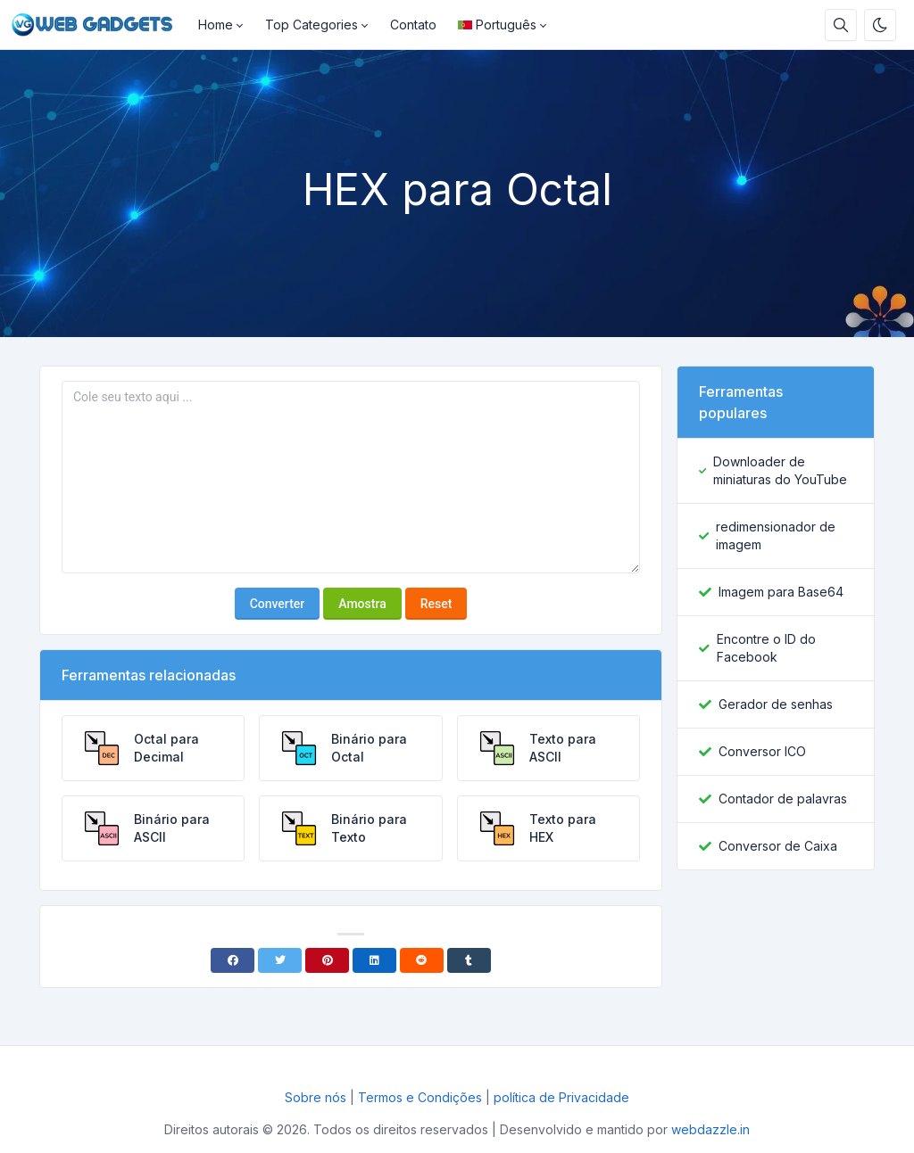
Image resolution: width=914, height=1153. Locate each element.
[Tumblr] (469, 960)
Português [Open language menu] (497, 24)
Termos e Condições (420, 1097)
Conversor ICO (762, 751)
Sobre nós (315, 1097)
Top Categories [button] (311, 24)
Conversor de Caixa (778, 845)
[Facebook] (232, 960)
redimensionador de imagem (775, 535)
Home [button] (215, 24)
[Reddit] (422, 960)
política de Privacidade (561, 1097)
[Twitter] (280, 960)
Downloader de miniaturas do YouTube (780, 470)
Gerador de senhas (776, 704)
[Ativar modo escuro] (880, 25)
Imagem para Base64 (781, 591)
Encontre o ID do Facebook (766, 647)
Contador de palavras (783, 798)
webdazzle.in (710, 1129)
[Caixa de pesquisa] (841, 25)
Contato (413, 24)
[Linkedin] (374, 960)
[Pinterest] (327, 960)
